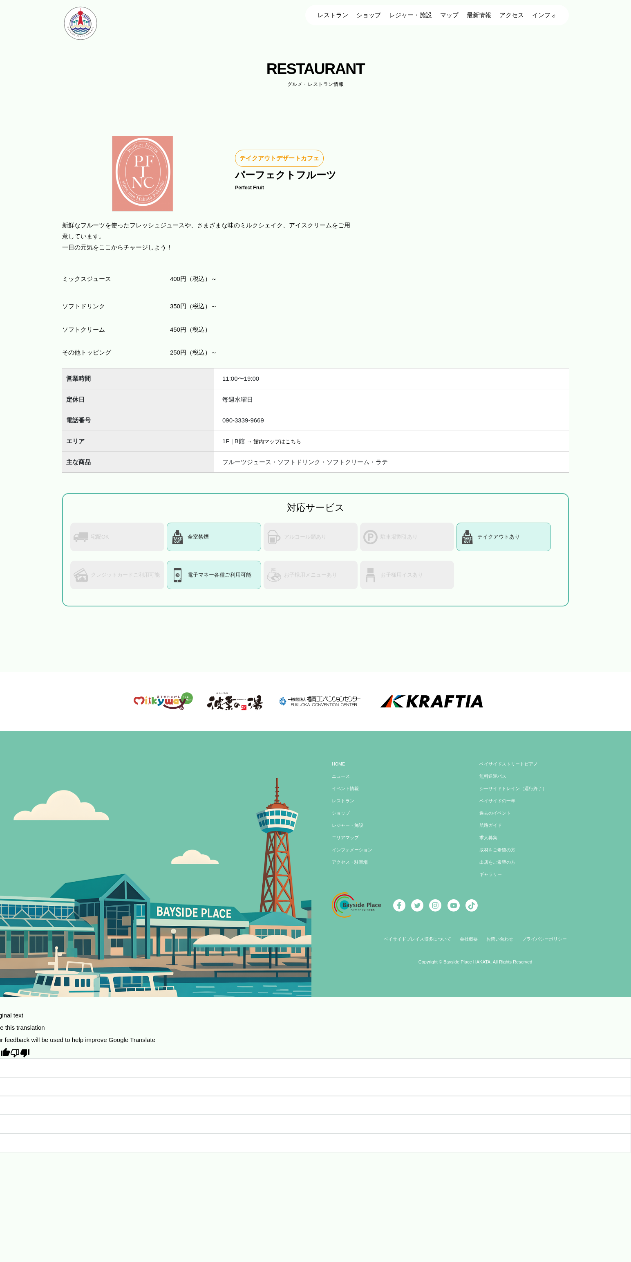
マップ (449, 14)
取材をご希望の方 (499, 856)
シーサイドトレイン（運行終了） (516, 795)
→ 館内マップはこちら (277, 441)
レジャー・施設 (410, 14)
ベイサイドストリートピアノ (511, 770)
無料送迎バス (494, 783)
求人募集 (489, 844)
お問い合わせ (502, 945)
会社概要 (469, 945)
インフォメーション (354, 856)
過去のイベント (496, 819)
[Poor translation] (20, 1059)
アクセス (511, 14)
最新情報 (479, 14)
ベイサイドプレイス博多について (413, 945)
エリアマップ (346, 844)
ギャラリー (491, 881)
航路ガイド (491, 832)
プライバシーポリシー (549, 945)
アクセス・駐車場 (351, 868)
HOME (339, 770)
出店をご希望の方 (499, 868)
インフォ (544, 14)
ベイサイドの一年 (499, 807)
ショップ (368, 14)
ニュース (341, 783)
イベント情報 (346, 795)
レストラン (333, 14)
